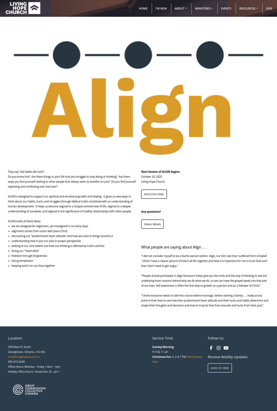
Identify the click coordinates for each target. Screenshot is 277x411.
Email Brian (152, 224)
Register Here (154, 194)
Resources (248, 8)
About (181, 8)
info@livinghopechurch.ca (23, 357)
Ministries (204, 8)
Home (143, 8)
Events (226, 8)
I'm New (161, 8)
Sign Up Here (220, 368)
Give (269, 8)
